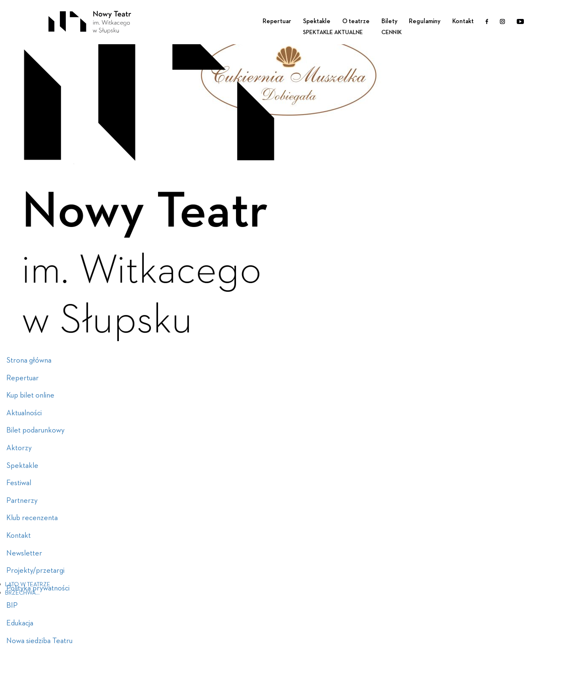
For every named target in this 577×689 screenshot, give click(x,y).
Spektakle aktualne (333, 32)
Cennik (391, 32)
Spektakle (316, 21)
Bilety (389, 21)
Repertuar (277, 21)
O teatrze (356, 21)
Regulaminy (424, 21)
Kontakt (463, 21)
